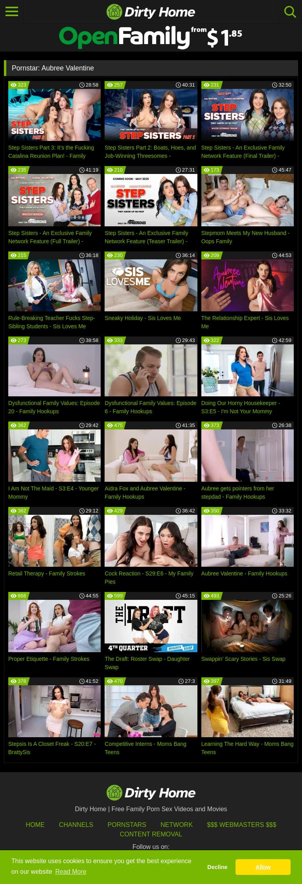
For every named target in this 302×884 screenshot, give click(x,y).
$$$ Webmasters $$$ (241, 824)
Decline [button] (217, 867)
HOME (35, 824)
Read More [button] (71, 871)
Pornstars (126, 824)
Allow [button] (263, 867)
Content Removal (151, 834)
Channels (76, 824)
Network (176, 824)
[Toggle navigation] (12, 12)
